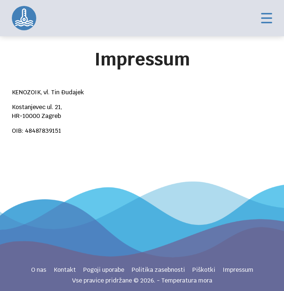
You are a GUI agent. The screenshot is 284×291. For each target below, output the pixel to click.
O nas (38, 270)
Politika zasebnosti (158, 270)
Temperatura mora (24, 18)
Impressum (238, 270)
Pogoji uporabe (103, 270)
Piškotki (203, 270)
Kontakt (65, 270)
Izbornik (266, 18)
